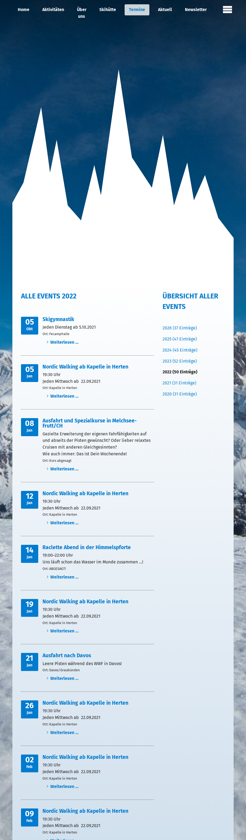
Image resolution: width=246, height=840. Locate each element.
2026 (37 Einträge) (180, 328)
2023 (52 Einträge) (180, 361)
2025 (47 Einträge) (180, 339)
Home (23, 9)
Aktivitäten (53, 9)
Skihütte (107, 9)
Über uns (81, 13)
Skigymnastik (58, 319)
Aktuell (165, 9)
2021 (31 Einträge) (179, 382)
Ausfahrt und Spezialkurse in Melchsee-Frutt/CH (90, 423)
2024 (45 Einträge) (180, 350)
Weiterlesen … (64, 342)
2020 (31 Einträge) (180, 394)
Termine (137, 9)
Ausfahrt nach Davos (67, 655)
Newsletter (196, 9)
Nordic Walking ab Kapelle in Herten (85, 367)
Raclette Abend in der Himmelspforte (87, 547)
